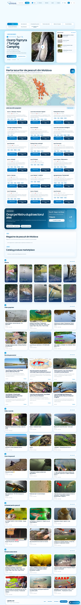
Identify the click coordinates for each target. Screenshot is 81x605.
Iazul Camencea (11, 191)
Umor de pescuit (24, 24)
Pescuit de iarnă (24, 26)
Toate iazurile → (70, 108)
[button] (47, 94)
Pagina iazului (12, 121)
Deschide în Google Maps (22, 122)
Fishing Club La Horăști (36, 143)
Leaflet (67, 104)
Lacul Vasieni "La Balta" (36, 175)
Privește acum (12, 56)
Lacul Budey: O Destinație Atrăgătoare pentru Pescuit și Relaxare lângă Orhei (14, 396)
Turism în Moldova (68, 24)
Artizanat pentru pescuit (35, 24)
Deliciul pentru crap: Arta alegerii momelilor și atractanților (63, 371)
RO (68, 2)
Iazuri (45, 601)
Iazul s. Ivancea (11, 175)
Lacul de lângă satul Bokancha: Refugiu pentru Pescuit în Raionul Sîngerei (63, 396)
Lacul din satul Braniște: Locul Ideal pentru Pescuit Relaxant (40, 395)
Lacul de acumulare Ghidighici (62, 127)
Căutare (27, 2)
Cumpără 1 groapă (57, 220)
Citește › (25, 378)
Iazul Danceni (10, 143)
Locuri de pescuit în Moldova (34, 27)
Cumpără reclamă (64, 601)
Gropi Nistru (50, 601)
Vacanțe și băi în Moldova (12, 26)
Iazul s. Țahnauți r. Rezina (14, 111)
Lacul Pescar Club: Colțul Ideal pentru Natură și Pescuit (14, 371)
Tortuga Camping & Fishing (14, 127)
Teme (64, 2)
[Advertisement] (40, 13)
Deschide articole (21, 56)
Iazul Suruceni (57, 143)
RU (71, 2)
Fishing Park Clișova (59, 111)
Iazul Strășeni (34, 159)
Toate (13, 24)
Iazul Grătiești (34, 127)
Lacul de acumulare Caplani (37, 111)
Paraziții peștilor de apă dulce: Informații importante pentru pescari (40, 371)
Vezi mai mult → (73, 261)
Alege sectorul (13, 225)
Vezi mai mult (73, 32)
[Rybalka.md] (13, 3)
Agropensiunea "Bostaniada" (61, 175)
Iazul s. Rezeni (34, 191)
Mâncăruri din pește (57, 24)
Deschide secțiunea (26, 226)
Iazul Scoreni (57, 191)
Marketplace (56, 601)
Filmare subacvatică (46, 24)
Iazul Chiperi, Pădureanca (60, 159)
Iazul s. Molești (11, 159)
